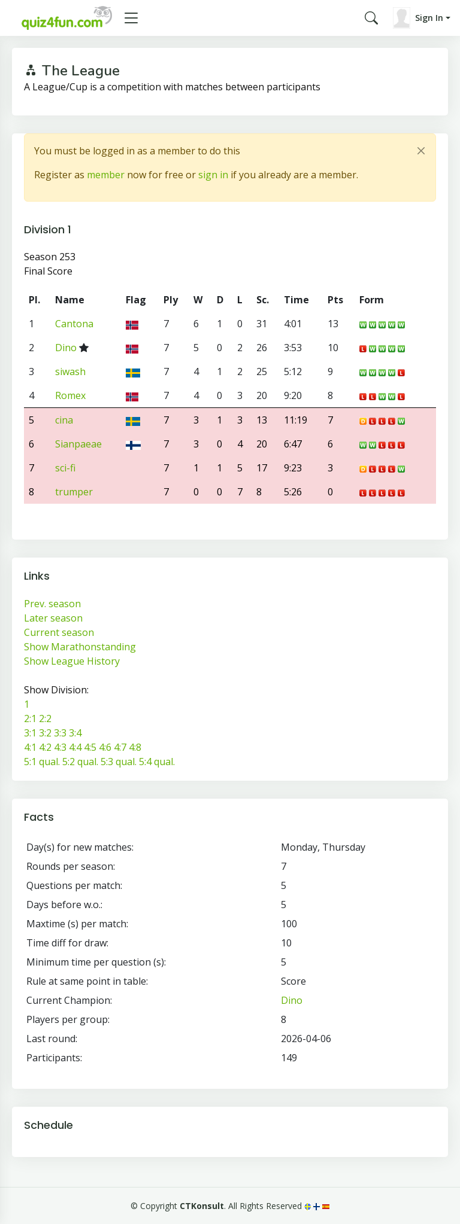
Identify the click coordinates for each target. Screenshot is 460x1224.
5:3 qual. (119, 761)
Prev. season (52, 603)
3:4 (75, 732)
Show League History (72, 661)
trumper (74, 491)
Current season (59, 632)
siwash (70, 371)
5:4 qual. (157, 761)
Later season (53, 618)
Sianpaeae (78, 443)
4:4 (75, 747)
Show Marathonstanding (80, 646)
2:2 (45, 718)
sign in (213, 174)
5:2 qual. (80, 761)
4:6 (105, 747)
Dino (66, 347)
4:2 (45, 747)
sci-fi (65, 467)
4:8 (135, 747)
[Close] (421, 151)
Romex (70, 395)
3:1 (30, 732)
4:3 (60, 747)
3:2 (45, 732)
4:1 (30, 747)
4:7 (120, 747)
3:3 (60, 732)
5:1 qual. (42, 761)
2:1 (30, 718)
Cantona (74, 323)
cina (64, 420)
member (106, 174)
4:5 (90, 747)
